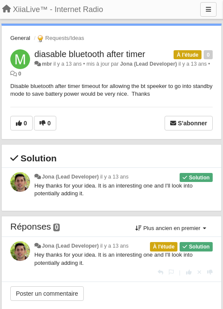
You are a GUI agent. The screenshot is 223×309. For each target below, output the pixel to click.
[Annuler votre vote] (199, 272)
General (20, 38)
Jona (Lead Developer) (148, 64)
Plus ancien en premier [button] (170, 228)
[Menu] (208, 9)
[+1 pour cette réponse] (189, 272)
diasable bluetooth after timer (89, 54)
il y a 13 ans (114, 177)
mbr (47, 64)
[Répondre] (160, 272)
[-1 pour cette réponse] (210, 272)
